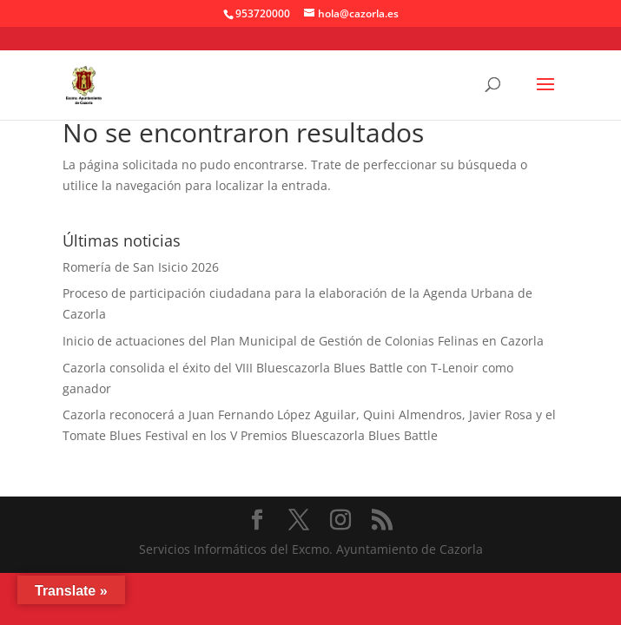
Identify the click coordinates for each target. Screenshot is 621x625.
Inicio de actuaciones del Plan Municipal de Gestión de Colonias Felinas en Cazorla (303, 340)
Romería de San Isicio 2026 (141, 267)
